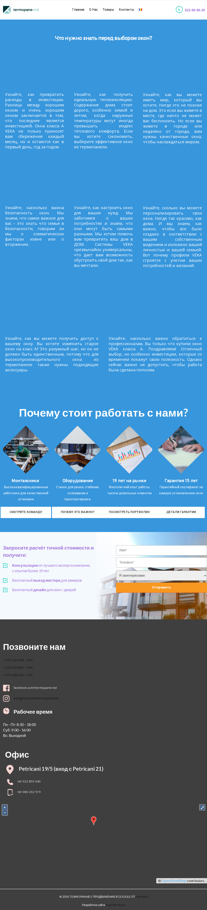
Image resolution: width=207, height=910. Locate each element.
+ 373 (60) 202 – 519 (20, 674)
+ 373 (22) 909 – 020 (20, 659)
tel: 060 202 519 (29, 792)
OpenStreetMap (174, 881)
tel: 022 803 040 (29, 781)
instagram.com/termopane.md (40, 697)
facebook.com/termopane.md (39, 687)
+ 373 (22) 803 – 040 (20, 667)
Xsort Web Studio (115, 903)
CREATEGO (142, 896)
